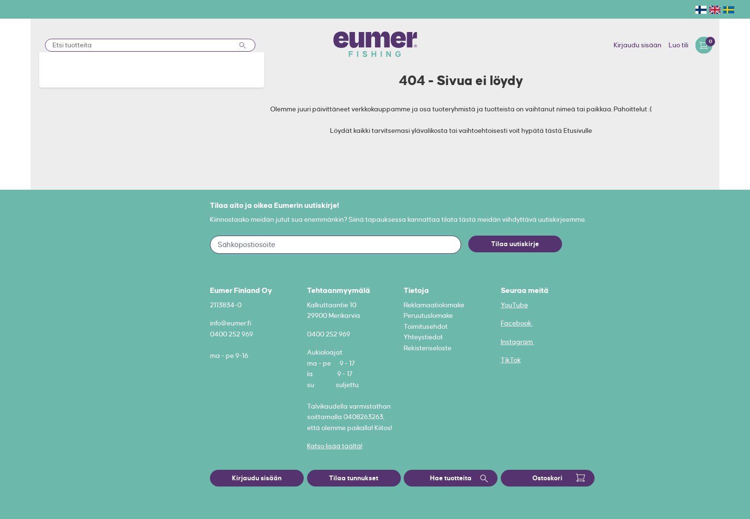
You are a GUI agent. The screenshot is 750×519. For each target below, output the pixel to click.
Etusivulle (577, 130)
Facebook (517, 323)
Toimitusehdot (426, 326)
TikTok (511, 360)
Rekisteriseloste (428, 348)
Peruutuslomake (428, 315)
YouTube (514, 305)
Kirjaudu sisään (638, 45)
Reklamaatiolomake (434, 305)
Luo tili (678, 45)
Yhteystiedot (423, 337)
